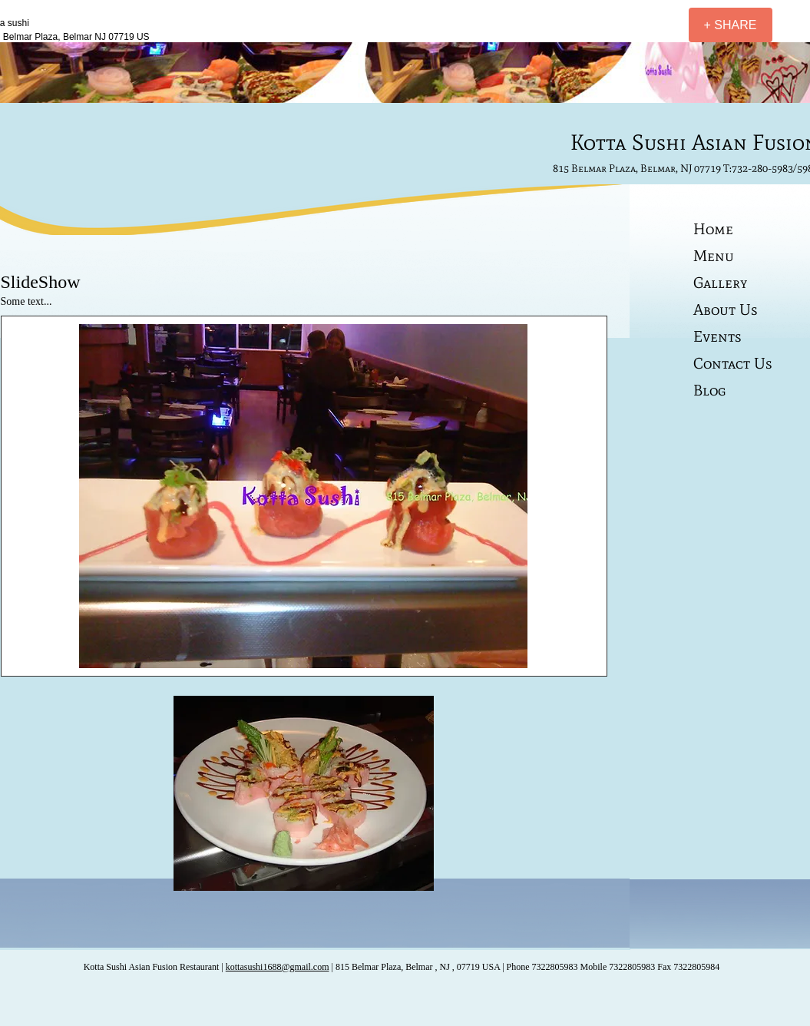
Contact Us (732, 363)
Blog (709, 390)
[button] (303, 496)
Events (717, 336)
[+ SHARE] (730, 25)
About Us (725, 309)
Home (713, 229)
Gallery (720, 282)
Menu (713, 256)
